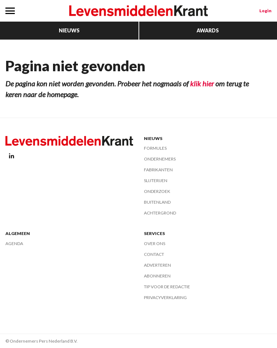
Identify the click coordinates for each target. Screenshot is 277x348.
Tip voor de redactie (167, 286)
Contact (154, 254)
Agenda (14, 243)
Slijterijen (155, 180)
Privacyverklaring (165, 297)
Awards (208, 30)
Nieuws (69, 30)
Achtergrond (160, 213)
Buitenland (157, 202)
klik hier (202, 83)
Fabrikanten (158, 169)
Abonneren (157, 276)
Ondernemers (160, 159)
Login (265, 10)
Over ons (154, 243)
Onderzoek (157, 191)
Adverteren (157, 265)
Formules (155, 148)
